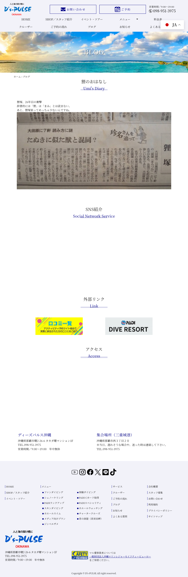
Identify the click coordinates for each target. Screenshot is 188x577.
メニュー (128, 19)
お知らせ (124, 27)
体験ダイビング (87, 492)
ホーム (17, 76)
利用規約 (153, 504)
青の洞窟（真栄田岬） (91, 518)
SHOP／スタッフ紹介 (59, 19)
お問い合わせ (73, 9)
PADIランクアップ (54, 502)
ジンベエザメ (51, 523)
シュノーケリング (53, 497)
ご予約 (123, 9)
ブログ (92, 27)
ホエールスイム (52, 513)
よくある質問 (158, 27)
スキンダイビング (53, 508)
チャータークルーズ (89, 513)
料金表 (158, 19)
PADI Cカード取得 (89, 497)
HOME (25, 19)
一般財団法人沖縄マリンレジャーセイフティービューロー (120, 556)
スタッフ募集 (155, 492)
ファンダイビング (53, 492)
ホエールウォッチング (91, 508)
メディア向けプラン (55, 518)
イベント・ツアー (92, 19)
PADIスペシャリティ (90, 502)
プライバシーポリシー (160, 510)
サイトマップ (155, 516)
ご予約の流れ (59, 27)
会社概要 (153, 486)
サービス (117, 486)
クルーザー (26, 27)
